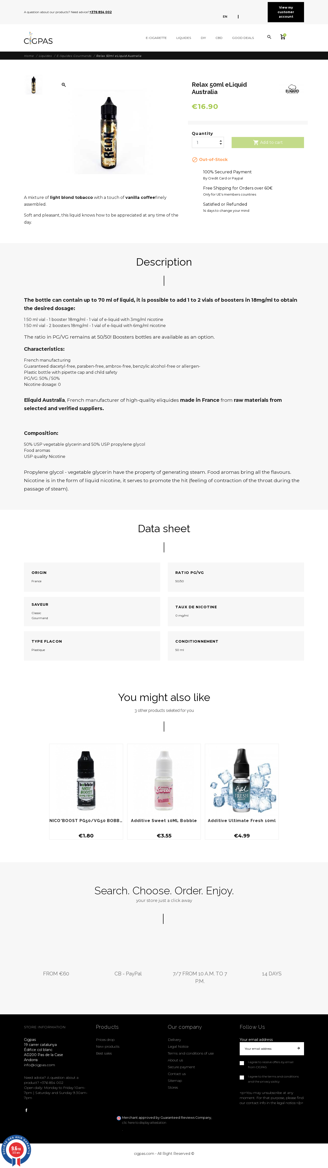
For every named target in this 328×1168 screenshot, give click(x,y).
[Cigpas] (38, 37)
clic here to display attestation (144, 1123)
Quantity (202, 133)
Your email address (256, 1039)
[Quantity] (208, 141)
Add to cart (268, 142)
